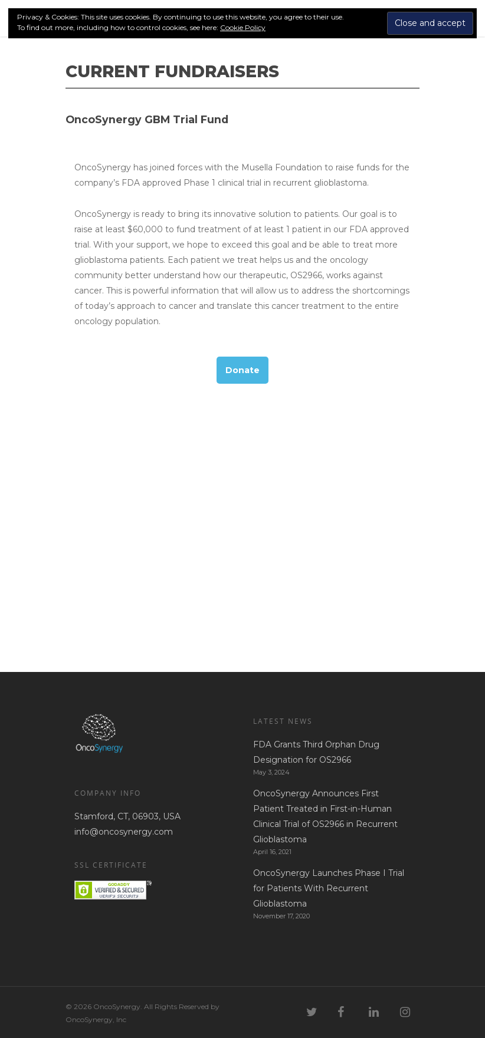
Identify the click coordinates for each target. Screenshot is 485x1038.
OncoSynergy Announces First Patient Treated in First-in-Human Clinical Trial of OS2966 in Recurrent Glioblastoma (325, 816)
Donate (242, 370)
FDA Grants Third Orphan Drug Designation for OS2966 (316, 752)
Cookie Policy (243, 27)
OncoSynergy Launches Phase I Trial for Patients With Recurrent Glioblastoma (328, 888)
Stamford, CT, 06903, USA (127, 816)
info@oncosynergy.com (123, 831)
